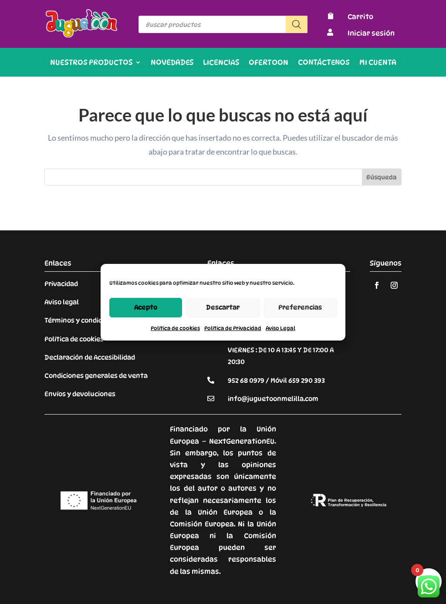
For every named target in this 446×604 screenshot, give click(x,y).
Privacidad (61, 284)
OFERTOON (268, 63)
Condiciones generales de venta (96, 376)
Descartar (223, 307)
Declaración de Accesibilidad (89, 357)
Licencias (221, 63)
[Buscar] (296, 24)
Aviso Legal (280, 327)
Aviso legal (61, 302)
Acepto (146, 307)
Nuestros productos (91, 63)
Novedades (172, 63)
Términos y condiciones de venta (96, 320)
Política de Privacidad (232, 327)
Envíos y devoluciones (79, 394)
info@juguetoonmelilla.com (273, 399)
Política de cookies (175, 327)
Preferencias (300, 307)
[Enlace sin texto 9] (81, 35)
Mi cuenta (377, 63)
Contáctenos (324, 63)
